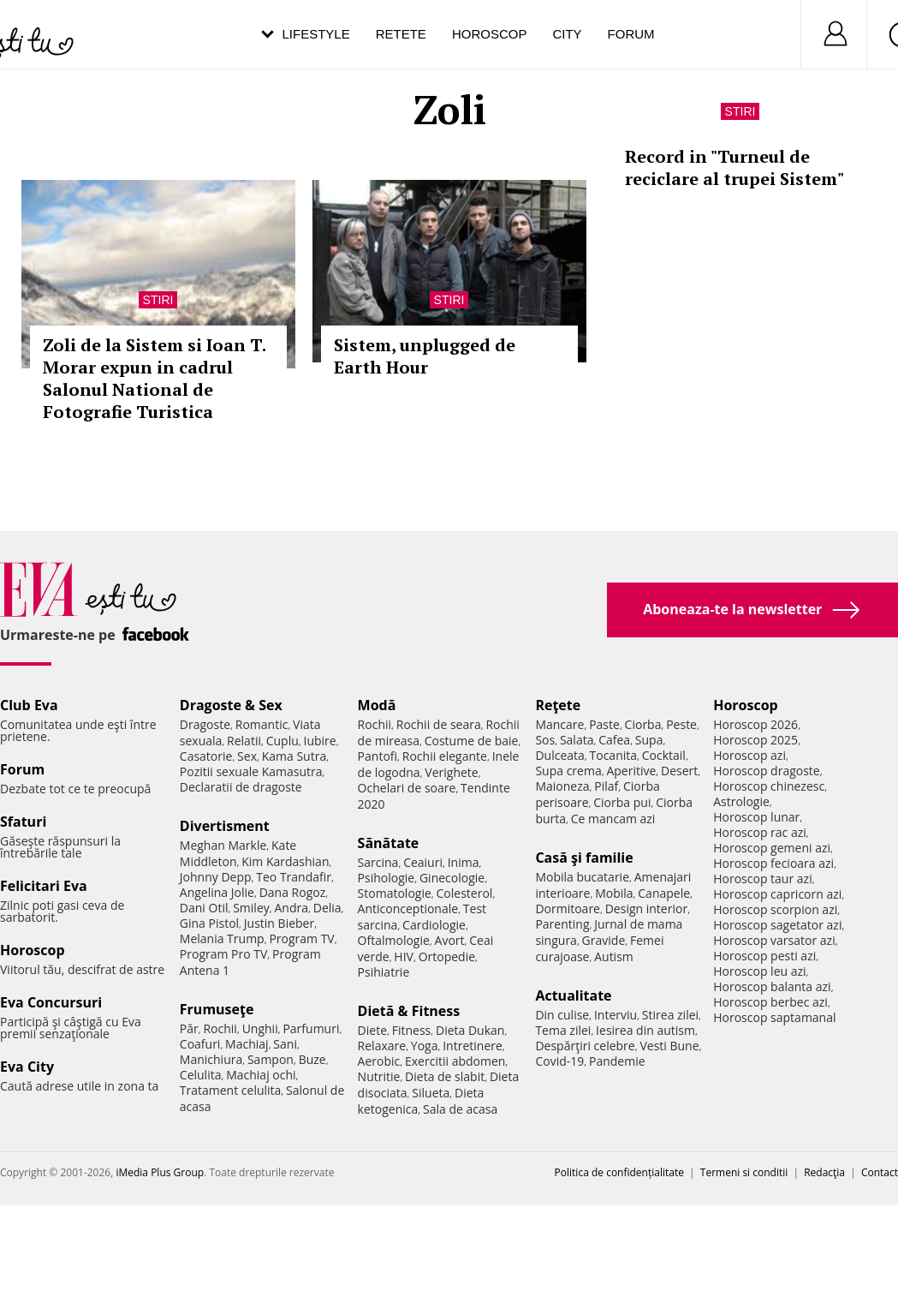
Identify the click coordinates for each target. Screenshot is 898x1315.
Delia (327, 908)
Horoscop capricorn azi (777, 894)
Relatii (244, 740)
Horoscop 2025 (755, 740)
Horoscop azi (749, 755)
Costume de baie (472, 740)
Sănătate (388, 843)
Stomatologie (394, 893)
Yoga (424, 1045)
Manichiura (211, 1059)
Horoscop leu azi (759, 971)
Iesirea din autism (645, 1030)
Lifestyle (316, 34)
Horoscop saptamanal (774, 1017)
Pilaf (606, 786)
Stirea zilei (670, 1015)
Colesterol (465, 893)
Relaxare (382, 1045)
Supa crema (568, 770)
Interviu (615, 1015)
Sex (247, 756)
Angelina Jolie (217, 892)
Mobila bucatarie (582, 877)
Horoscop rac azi (759, 832)
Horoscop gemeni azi (771, 848)
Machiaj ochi (260, 1075)
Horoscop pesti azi (764, 955)
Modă (377, 705)
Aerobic (379, 1061)
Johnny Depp (216, 877)
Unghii (260, 1028)
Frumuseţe (217, 1009)
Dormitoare (567, 908)
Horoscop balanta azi (771, 986)
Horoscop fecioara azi (773, 863)
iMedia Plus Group (160, 1172)
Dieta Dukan (470, 1030)
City (566, 34)
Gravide (604, 940)
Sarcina (378, 862)
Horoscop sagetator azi (777, 925)
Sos (545, 740)
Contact (879, 1172)
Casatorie (206, 756)
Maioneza (562, 786)
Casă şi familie (584, 857)
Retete (401, 34)
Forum (631, 34)
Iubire (319, 740)
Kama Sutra (294, 756)
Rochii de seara (438, 724)
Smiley (251, 908)
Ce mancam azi (613, 818)
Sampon (270, 1059)
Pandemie (617, 1061)
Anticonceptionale (408, 908)
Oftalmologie (394, 940)
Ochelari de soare (407, 788)
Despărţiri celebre (584, 1045)
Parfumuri (310, 1028)
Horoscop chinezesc (768, 786)
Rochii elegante (444, 756)
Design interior (646, 908)
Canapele (664, 893)
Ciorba (643, 724)
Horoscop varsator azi (774, 940)
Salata (577, 740)
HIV (403, 956)
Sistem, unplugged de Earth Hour (424, 356)
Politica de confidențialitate (619, 1172)
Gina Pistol (209, 923)
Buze (312, 1059)
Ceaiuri (423, 862)
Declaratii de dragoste (241, 787)
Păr (189, 1028)
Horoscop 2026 (755, 724)
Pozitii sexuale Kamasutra (251, 771)
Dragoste (205, 724)
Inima (463, 862)
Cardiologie (434, 925)
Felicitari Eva (43, 885)
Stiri (158, 300)
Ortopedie (447, 956)
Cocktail (664, 755)
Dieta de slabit (445, 1076)
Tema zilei (563, 1030)
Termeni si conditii (744, 1172)
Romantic (261, 724)
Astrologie (741, 801)
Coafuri (200, 1044)
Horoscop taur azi (762, 878)
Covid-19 (559, 1061)
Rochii (219, 1028)
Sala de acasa (460, 1109)
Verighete (451, 772)
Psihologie (386, 878)
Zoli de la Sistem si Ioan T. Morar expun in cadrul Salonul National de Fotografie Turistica (154, 378)
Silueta (430, 1093)
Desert (679, 770)
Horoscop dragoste (766, 770)
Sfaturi (23, 821)
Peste (681, 724)
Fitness (411, 1030)
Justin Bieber (279, 923)
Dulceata (559, 755)
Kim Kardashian (285, 861)
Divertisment (225, 825)
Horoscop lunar (756, 817)
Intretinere (473, 1045)
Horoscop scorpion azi (775, 909)
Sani (285, 1044)
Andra (292, 908)
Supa (649, 740)
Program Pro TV (224, 954)
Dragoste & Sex (231, 705)
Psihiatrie (384, 972)
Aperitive (631, 770)
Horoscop (489, 34)
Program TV (301, 938)
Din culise (562, 1015)
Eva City (27, 1066)
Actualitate (573, 995)
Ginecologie (452, 878)
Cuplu (282, 740)
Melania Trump (222, 938)
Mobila (614, 893)
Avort (450, 940)
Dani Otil (204, 908)
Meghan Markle (223, 845)
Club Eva (29, 705)
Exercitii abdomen (455, 1061)
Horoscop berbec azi (770, 1002)
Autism (613, 956)
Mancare (559, 724)
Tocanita (614, 755)
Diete (372, 1030)
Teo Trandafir (293, 877)
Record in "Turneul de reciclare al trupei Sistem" (734, 167)
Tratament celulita (231, 1090)
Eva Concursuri (51, 1002)
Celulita (201, 1075)
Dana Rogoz (292, 892)
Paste (604, 724)
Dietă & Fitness (409, 1010)
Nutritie (379, 1076)
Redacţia (824, 1172)
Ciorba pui (622, 802)
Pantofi (377, 756)
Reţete (557, 705)
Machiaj (247, 1044)
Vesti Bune (669, 1045)
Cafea (614, 740)
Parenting (562, 924)
